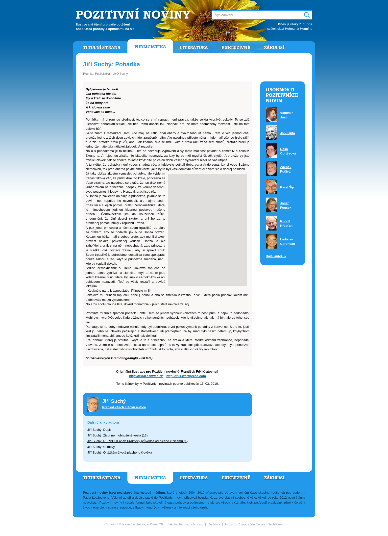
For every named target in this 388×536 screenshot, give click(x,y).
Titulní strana (102, 47)
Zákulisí (274, 47)
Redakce (214, 524)
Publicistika (150, 47)
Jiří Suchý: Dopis (99, 430)
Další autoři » (276, 256)
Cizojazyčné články (251, 524)
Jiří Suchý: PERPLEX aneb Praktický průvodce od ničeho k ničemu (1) (137, 441)
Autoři (229, 524)
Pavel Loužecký (133, 524)
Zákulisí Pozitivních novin (185, 524)
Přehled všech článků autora (124, 407)
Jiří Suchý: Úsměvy (101, 447)
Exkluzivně (236, 47)
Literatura (194, 47)
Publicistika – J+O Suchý (111, 74)
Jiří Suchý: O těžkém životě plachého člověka (119, 452)
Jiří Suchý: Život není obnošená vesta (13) (117, 435)
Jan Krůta (287, 133)
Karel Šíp (287, 187)
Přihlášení (276, 524)
